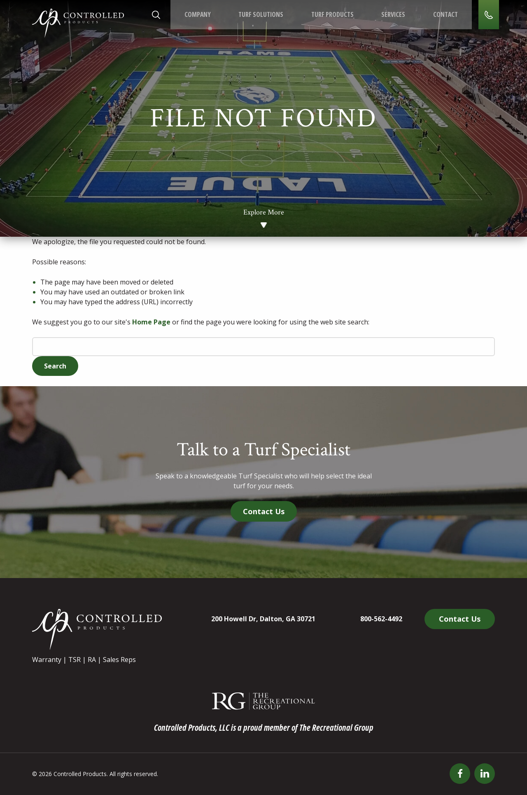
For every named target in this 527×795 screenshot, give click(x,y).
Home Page (151, 321)
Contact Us (263, 511)
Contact (444, 15)
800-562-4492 (381, 618)
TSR (74, 659)
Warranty (46, 659)
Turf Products (331, 15)
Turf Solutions (260, 15)
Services (392, 15)
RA (92, 659)
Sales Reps (119, 659)
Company (197, 15)
